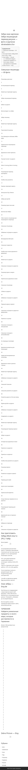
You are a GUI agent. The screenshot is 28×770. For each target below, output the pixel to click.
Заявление (5, 749)
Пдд (3, 755)
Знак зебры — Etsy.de (8, 57)
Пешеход (4, 757)
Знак (3, 752)
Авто (3, 747)
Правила (4, 760)
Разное (4, 762)
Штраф (4, 765)
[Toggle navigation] (14, 30)
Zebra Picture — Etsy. (8, 65)
